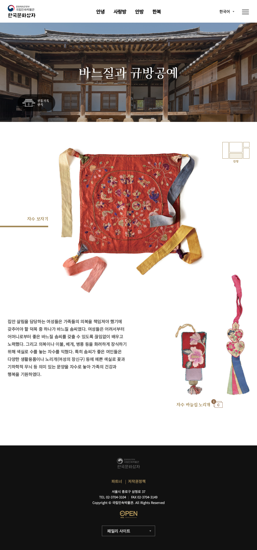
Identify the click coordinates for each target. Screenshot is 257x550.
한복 (156, 11)
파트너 (116, 481)
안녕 (100, 11)
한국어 (224, 11)
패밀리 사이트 (118, 531)
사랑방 (119, 11)
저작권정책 (137, 481)
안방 (139, 11)
